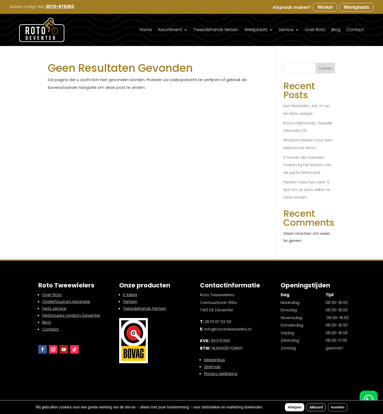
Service (286, 30)
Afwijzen (295, 407)
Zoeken (325, 68)
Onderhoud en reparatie (66, 301)
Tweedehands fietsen (216, 30)
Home (146, 30)
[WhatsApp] (369, 400)
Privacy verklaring (220, 373)
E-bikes (130, 294)
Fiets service (54, 308)
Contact (355, 30)
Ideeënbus (214, 359)
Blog (335, 30)
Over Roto (315, 30)
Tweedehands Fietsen (144, 308)
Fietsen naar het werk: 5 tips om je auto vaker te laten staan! (306, 189)
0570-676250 (60, 6)
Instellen (337, 407)
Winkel (325, 7)
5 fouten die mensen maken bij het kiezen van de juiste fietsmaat (307, 164)
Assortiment (170, 30)
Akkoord (316, 407)
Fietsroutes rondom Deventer (71, 315)
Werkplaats (356, 7)
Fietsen (130, 301)
